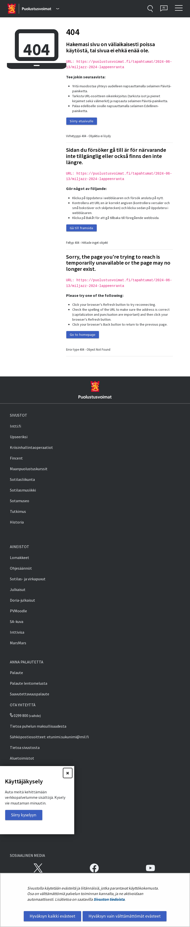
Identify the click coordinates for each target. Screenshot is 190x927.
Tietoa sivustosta (25, 747)
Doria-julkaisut (22, 600)
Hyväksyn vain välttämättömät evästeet (125, 916)
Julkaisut (17, 589)
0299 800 (19, 715)
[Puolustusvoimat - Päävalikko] (40, 9)
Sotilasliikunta (22, 479)
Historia (17, 522)
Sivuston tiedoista (109, 899)
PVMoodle (18, 610)
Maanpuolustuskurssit (29, 468)
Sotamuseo (19, 500)
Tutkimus (18, 511)
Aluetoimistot (22, 758)
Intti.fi (15, 426)
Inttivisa (17, 632)
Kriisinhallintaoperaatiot (31, 447)
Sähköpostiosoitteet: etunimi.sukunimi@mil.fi (49, 736)
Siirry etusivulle (81, 121)
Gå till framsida (81, 228)
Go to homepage (82, 335)
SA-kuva (16, 621)
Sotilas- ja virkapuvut (28, 578)
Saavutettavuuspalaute (29, 693)
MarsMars (18, 642)
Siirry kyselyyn (23, 814)
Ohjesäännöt (21, 568)
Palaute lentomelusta (28, 683)
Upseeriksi (18, 436)
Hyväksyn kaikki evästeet (52, 916)
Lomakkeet (19, 557)
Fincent (16, 458)
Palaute (16, 672)
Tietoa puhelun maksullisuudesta (38, 726)
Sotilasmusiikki (23, 490)
